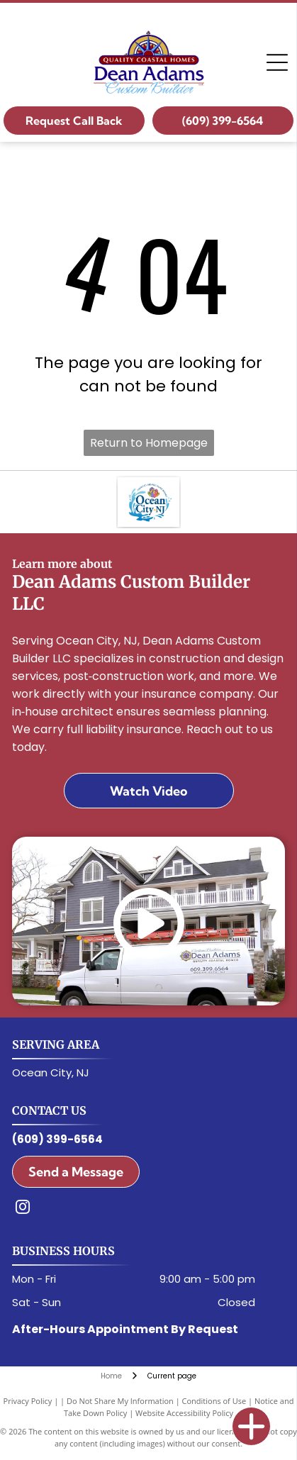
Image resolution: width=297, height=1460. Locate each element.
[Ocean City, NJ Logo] (148, 502)
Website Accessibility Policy (184, 1413)
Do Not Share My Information (120, 1400)
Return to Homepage (149, 443)
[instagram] (22, 1208)
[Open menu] (277, 62)
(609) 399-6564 (57, 1139)
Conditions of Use (214, 1400)
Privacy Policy (28, 1400)
